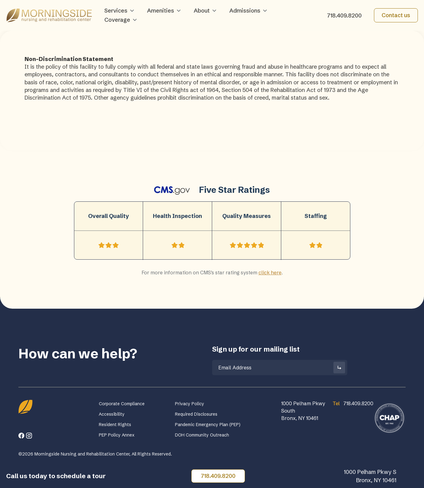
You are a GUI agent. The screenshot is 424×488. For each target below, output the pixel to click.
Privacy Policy (189, 403)
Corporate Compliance (122, 403)
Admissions (248, 10)
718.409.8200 (344, 15)
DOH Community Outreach (202, 435)
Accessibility (112, 414)
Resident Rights (115, 424)
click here (270, 272)
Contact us (396, 15)
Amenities (164, 10)
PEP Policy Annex (116, 435)
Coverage (121, 20)
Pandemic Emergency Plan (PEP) (207, 424)
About (205, 10)
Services (119, 10)
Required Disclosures (196, 414)
